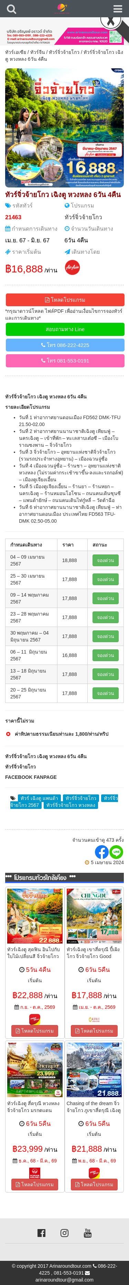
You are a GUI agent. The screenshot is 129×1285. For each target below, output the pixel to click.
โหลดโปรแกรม (65, 300)
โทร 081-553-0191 (65, 361)
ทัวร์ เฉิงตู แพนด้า (39, 798)
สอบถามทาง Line (65, 329)
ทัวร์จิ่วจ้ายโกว (64, 52)
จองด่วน (105, 560)
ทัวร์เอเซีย (15, 52)
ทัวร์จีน (37, 52)
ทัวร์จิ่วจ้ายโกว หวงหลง (70, 805)
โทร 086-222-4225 (65, 345)
